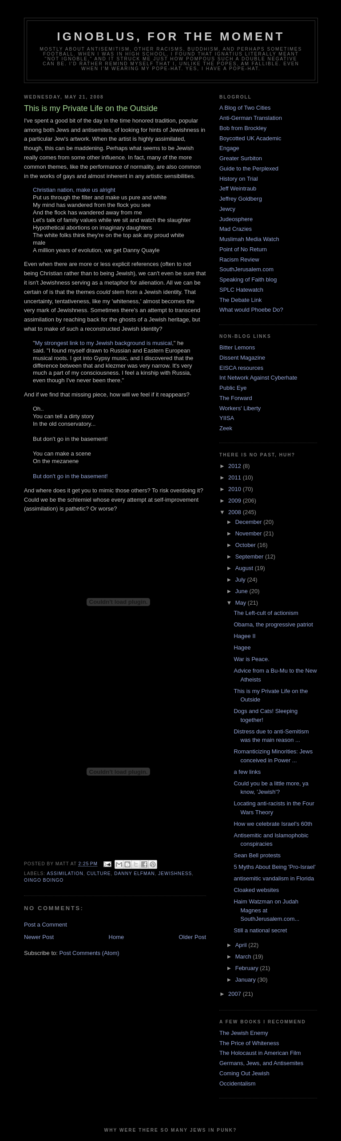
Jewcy (227, 209)
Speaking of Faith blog (248, 279)
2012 (235, 466)
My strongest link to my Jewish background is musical (103, 343)
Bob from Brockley (242, 128)
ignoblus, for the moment (171, 36)
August (245, 568)
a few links (247, 772)
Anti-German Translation (250, 118)
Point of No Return (243, 249)
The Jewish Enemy (243, 1033)
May (241, 602)
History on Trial (238, 178)
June (242, 591)
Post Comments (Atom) (89, 953)
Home (116, 937)
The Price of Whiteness (249, 1043)
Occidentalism (237, 1083)
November (249, 533)
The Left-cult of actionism (266, 613)
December (249, 522)
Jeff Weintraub (237, 188)
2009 (235, 500)
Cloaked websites (256, 890)
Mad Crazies (235, 229)
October (246, 545)
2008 (235, 512)
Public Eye (232, 387)
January (246, 979)
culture (99, 873)
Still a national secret (260, 930)
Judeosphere (236, 219)
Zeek (225, 428)
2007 (235, 993)
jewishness (175, 873)
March (244, 956)
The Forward (235, 398)
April (242, 945)
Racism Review (239, 259)
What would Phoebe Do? (251, 309)
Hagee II (244, 636)
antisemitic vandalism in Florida (274, 878)
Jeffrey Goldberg (240, 198)
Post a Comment (45, 924)
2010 (235, 489)
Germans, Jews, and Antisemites (261, 1063)
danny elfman (134, 873)
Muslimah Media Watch (249, 239)
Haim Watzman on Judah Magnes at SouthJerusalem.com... (266, 910)
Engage (229, 148)
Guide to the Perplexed (248, 168)
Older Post (192, 937)
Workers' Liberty (240, 408)
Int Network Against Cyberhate (258, 377)
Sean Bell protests (257, 855)
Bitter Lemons (237, 347)
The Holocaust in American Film (260, 1053)
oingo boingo (43, 880)
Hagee (242, 647)
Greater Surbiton (240, 158)
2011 (235, 477)
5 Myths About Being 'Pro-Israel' (274, 867)
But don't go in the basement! (70, 476)
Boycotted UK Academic (250, 138)
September (250, 556)
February (247, 968)
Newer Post (39, 937)
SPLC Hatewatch (241, 289)
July (241, 579)
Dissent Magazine (242, 357)
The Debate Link (240, 300)
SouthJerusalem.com (246, 269)
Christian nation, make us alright (74, 189)
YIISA (226, 418)
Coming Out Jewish (244, 1073)
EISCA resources (241, 367)
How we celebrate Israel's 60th (273, 823)
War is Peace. (251, 659)
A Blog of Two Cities (244, 107)
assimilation (65, 873)
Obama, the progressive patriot (273, 624)
